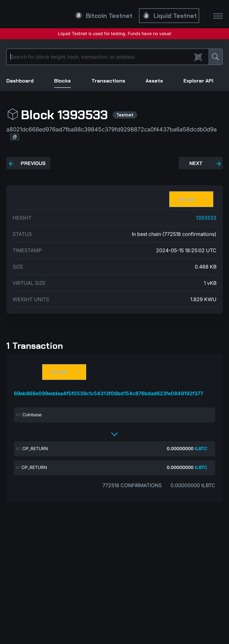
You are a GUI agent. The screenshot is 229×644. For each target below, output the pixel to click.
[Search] (100, 57)
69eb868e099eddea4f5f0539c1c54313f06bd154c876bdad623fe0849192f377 (108, 393)
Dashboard (20, 80)
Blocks (62, 80)
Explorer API (198, 80)
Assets (154, 80)
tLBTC (201, 448)
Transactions (108, 80)
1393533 (206, 218)
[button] (15, 137)
